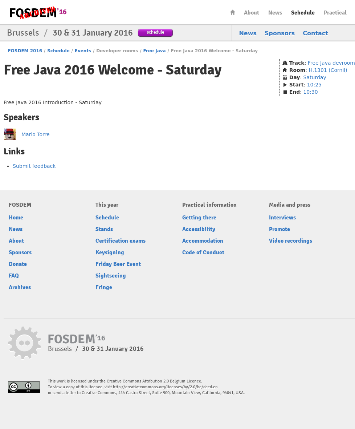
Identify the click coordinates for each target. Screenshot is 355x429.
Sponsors (280, 33)
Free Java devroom (331, 63)
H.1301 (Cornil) (328, 70)
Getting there (199, 217)
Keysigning (109, 252)
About (251, 12)
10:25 (314, 85)
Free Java (154, 50)
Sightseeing (110, 275)
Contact (315, 33)
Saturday (314, 77)
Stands (104, 229)
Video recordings (290, 240)
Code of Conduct (203, 252)
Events (83, 50)
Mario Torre (35, 134)
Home (233, 12)
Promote (279, 229)
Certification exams (120, 240)
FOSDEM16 (38, 12)
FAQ (14, 275)
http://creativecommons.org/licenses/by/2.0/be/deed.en (165, 387)
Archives (20, 287)
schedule (155, 32)
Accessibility (198, 229)
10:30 (310, 92)
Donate (18, 264)
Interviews (282, 217)
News (275, 12)
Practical (335, 12)
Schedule (303, 12)
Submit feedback (34, 166)
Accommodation (202, 240)
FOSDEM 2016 (25, 50)
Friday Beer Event (118, 264)
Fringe (103, 287)
